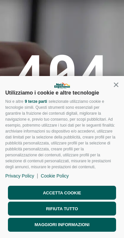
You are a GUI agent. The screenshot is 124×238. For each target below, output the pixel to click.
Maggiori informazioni (61, 224)
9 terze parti (36, 101)
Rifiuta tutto (62, 208)
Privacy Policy (19, 175)
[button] (116, 84)
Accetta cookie (62, 192)
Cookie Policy (55, 175)
